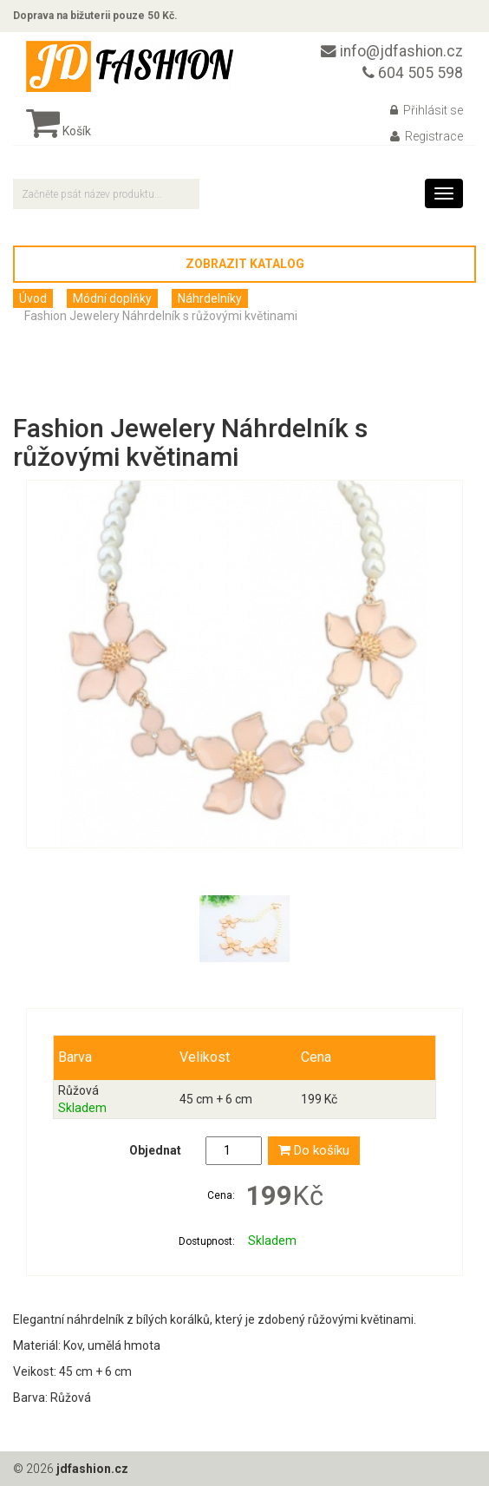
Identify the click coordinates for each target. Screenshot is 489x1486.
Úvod (33, 298)
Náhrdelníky (210, 298)
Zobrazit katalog (245, 264)
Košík (58, 131)
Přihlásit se (426, 110)
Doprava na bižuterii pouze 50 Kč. (95, 16)
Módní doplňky (112, 298)
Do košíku (313, 1150)
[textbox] (106, 194)
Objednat (155, 1150)
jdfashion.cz (92, 1469)
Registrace (426, 136)
